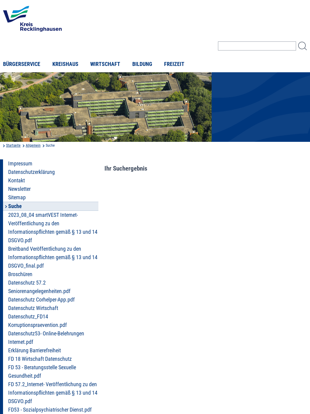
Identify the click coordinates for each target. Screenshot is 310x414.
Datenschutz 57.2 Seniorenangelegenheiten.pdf (39, 287)
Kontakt (16, 181)
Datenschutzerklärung (31, 172)
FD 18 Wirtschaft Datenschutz (40, 359)
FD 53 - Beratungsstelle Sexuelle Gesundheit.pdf (42, 371)
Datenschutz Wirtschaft (33, 308)
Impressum (20, 164)
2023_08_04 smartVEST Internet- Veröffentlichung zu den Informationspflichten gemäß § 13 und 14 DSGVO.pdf (52, 227)
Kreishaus (65, 64)
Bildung (142, 64)
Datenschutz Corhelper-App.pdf (41, 300)
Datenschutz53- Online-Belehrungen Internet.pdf (46, 338)
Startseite (13, 145)
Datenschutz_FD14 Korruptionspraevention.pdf (37, 321)
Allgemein (33, 145)
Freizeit (174, 64)
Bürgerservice (21, 64)
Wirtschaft (105, 64)
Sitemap (17, 197)
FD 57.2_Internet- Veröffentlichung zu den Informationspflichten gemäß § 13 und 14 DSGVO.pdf (52, 392)
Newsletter (19, 189)
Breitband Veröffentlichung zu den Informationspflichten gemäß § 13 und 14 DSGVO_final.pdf (52, 257)
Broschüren (20, 274)
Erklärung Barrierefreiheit (34, 350)
